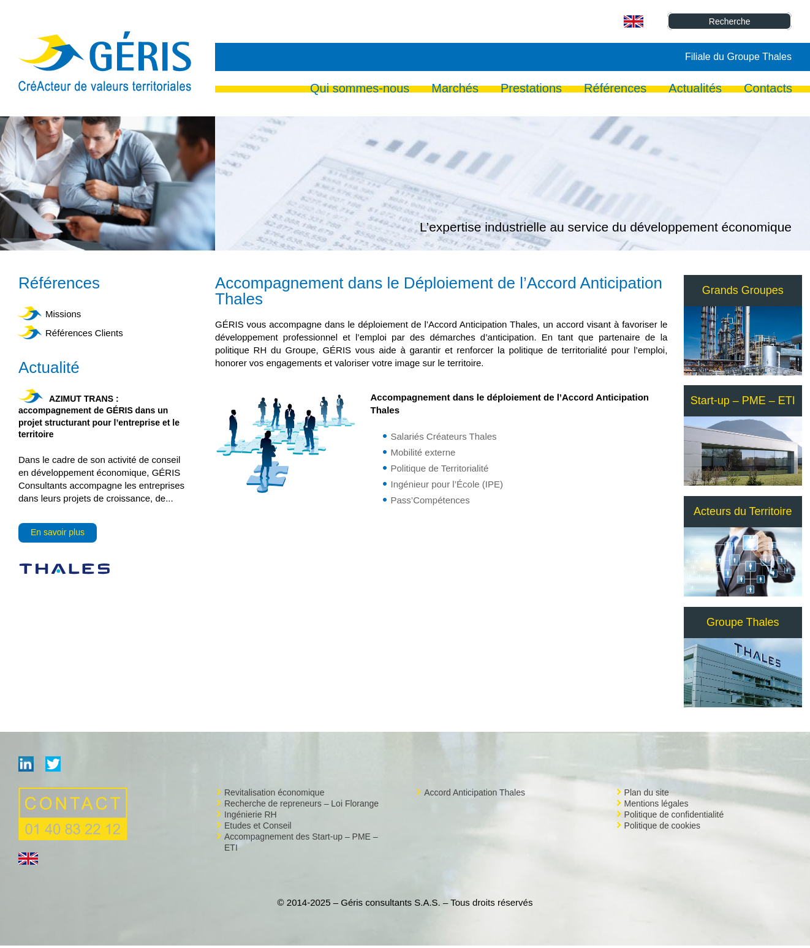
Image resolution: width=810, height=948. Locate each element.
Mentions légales (656, 803)
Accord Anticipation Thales (474, 792)
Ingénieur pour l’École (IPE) (446, 484)
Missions (63, 314)
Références (615, 89)
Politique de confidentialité (674, 814)
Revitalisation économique (274, 792)
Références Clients (84, 333)
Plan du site (646, 792)
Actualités (695, 89)
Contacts (768, 89)
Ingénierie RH (250, 814)
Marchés (455, 89)
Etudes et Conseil (258, 825)
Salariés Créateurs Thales (443, 436)
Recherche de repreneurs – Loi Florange (301, 803)
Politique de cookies (662, 825)
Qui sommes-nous (359, 89)
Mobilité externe (422, 452)
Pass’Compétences (429, 500)
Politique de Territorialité (439, 468)
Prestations (531, 89)
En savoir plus (58, 532)
